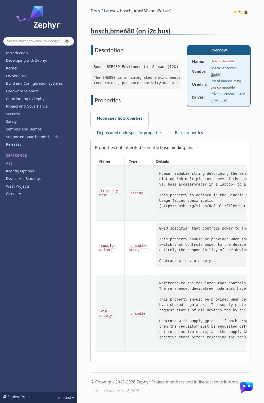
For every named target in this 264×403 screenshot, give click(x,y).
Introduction (17, 52)
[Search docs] (38, 41)
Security (13, 113)
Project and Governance (26, 106)
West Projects (17, 186)
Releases (13, 144)
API (9, 163)
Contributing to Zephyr (26, 98)
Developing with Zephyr (26, 60)
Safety (11, 121)
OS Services (16, 75)
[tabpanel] (170, 251)
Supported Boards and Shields (32, 136)
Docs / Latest (103, 11)
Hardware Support (22, 91)
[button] (67, 41)
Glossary (13, 193)
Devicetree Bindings (23, 178)
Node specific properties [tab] (119, 118)
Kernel (11, 68)
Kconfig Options (20, 171)
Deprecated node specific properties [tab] (129, 133)
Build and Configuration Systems (34, 83)
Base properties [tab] (189, 133)
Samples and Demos (24, 129)
